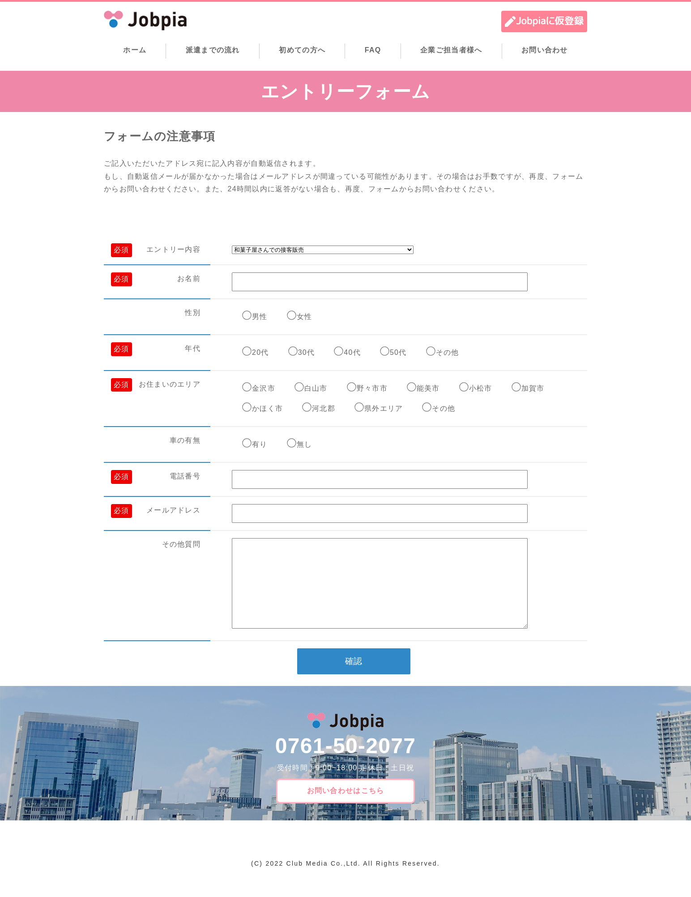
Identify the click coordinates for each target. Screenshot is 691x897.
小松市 (480, 388)
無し (304, 444)
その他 (447, 352)
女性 (304, 316)
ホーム (134, 50)
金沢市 (263, 388)
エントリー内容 (173, 249)
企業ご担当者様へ (451, 50)
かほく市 (267, 408)
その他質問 (181, 544)
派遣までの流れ (213, 50)
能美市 (428, 388)
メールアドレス (173, 510)
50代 (398, 352)
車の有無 (185, 440)
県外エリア (383, 408)
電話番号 (185, 476)
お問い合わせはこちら (345, 808)
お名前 (188, 278)
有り (260, 444)
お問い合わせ (544, 50)
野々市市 (372, 388)
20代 (260, 352)
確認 (353, 679)
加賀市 (533, 388)
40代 (352, 352)
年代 (192, 348)
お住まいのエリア (169, 384)
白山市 (316, 388)
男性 (260, 316)
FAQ (373, 50)
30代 (306, 352)
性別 (192, 312)
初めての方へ (302, 50)
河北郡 (323, 408)
